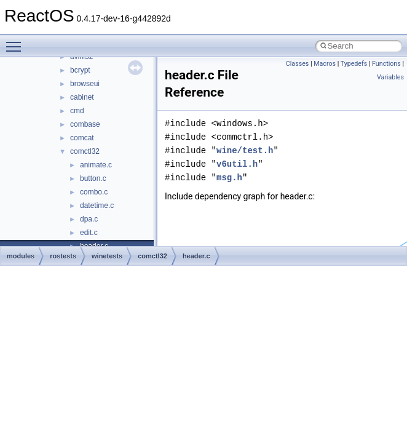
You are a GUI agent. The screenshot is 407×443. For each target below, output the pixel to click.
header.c (196, 256)
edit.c (89, 232)
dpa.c (89, 219)
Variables (390, 77)
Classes (297, 64)
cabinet (82, 97)
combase (85, 124)
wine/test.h (244, 150)
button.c (93, 178)
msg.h (229, 177)
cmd (77, 110)
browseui (85, 83)
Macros (325, 64)
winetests (107, 256)
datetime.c (97, 205)
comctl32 (85, 151)
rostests (63, 256)
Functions (386, 64)
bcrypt (80, 70)
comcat (82, 138)
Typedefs (354, 64)
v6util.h (237, 164)
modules (20, 256)
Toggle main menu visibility (16, 41)
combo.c (94, 192)
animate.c (96, 165)
